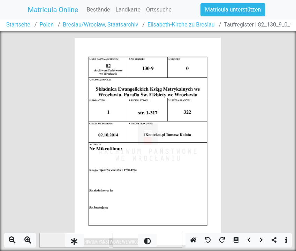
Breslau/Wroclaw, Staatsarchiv (100, 24)
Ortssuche (159, 9)
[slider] (74, 240)
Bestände (98, 9)
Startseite (18, 24)
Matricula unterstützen (233, 9)
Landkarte (128, 9)
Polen (46, 24)
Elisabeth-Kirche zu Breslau (181, 24)
